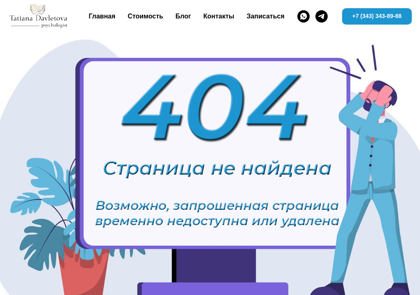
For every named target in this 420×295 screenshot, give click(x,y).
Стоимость (145, 16)
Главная (102, 16)
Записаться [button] (265, 16)
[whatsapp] (303, 16)
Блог (183, 16)
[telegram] (321, 16)
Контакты (218, 16)
